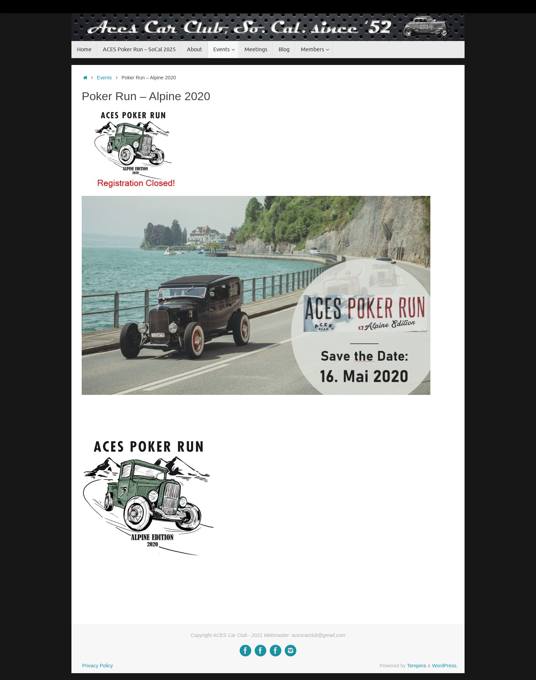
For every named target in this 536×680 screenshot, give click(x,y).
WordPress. (445, 665)
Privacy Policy (97, 665)
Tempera (416, 665)
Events (104, 77)
